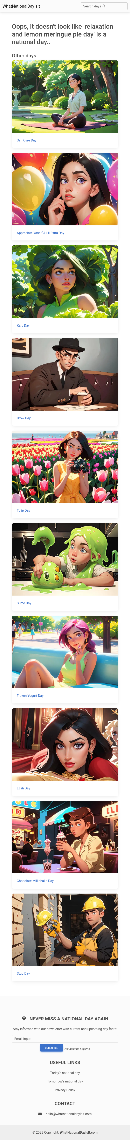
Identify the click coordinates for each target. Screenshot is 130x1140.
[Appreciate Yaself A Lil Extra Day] (65, 196)
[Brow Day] (65, 382)
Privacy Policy (65, 1090)
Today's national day (65, 1073)
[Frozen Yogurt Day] (65, 659)
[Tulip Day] (65, 474)
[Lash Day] (65, 752)
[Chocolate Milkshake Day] (65, 845)
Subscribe (51, 1048)
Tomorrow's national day (65, 1081)
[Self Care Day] (65, 104)
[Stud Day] (65, 937)
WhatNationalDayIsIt (21, 6)
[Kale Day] (65, 289)
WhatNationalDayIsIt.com (78, 1132)
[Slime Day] (65, 567)
